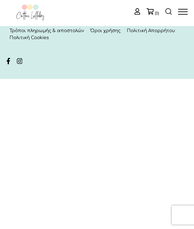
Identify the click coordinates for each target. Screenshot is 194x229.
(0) (157, 13)
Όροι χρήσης (105, 30)
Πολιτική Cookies (29, 37)
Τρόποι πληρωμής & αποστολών (47, 30)
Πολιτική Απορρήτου (151, 30)
